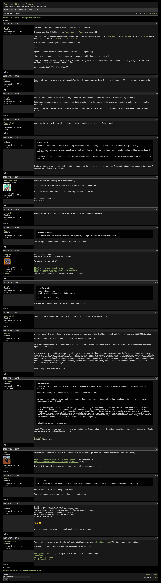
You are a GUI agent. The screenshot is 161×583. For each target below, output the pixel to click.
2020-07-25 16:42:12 (11, 538)
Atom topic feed (152, 575)
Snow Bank (57, 38)
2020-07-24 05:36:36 (11, 210)
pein (5, 452)
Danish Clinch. (39, 438)
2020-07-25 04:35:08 (11, 475)
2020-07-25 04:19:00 (11, 449)
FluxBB (155, 577)
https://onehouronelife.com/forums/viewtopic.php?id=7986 (56, 460)
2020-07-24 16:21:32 (11, 330)
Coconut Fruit (9, 542)
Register (28, 10)
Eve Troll (7, 213)
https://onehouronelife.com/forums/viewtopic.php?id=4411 (56, 462)
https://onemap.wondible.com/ (45, 272)
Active (144, 13)
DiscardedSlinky (10, 180)
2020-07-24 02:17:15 (11, 94)
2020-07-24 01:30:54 (11, 24)
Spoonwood (8, 381)
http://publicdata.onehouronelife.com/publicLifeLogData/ (55, 270)
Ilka (5, 507)
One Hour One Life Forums (18, 4)
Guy (5, 79)
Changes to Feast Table (31, 18)
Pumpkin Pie (125, 36)
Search (20, 10)
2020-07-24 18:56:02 (11, 378)
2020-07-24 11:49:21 (11, 251)
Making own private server (44, 554)
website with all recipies (43, 559)
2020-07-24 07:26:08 (11, 227)
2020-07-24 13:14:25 (11, 312)
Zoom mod (38, 555)
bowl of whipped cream (102, 542)
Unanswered (153, 13)
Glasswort (144, 36)
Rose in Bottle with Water (74, 32)
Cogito (6, 27)
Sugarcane (110, 36)
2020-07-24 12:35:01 (11, 283)
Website (6, 274)
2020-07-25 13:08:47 (11, 503)
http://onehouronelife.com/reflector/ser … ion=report (54, 268)
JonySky (7, 254)
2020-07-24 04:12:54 (11, 177)
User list (13, 10)
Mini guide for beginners (43, 557)
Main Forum (14, 18)
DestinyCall (8, 123)
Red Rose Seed (73, 38)
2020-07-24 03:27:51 (11, 137)
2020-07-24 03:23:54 (11, 119)
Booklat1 (7, 334)
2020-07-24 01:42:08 (11, 76)
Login (36, 10)
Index (5, 10)
